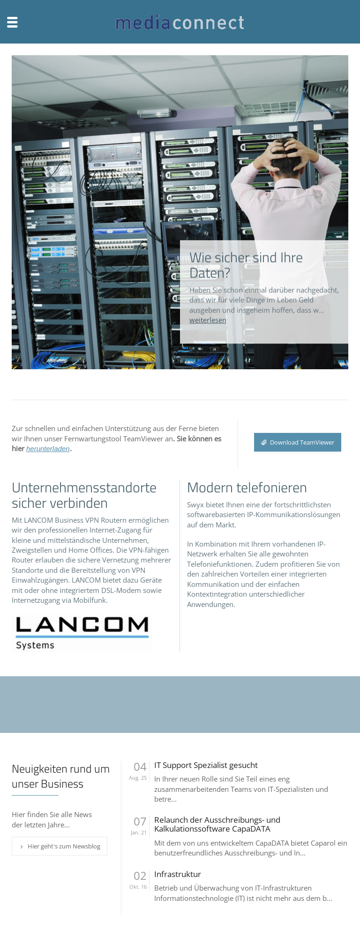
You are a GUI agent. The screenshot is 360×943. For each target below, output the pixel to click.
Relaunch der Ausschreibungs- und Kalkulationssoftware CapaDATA (217, 824)
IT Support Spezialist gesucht (206, 765)
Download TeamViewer (297, 442)
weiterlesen (207, 307)
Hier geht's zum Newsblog (59, 846)
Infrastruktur (177, 874)
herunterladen (48, 449)
